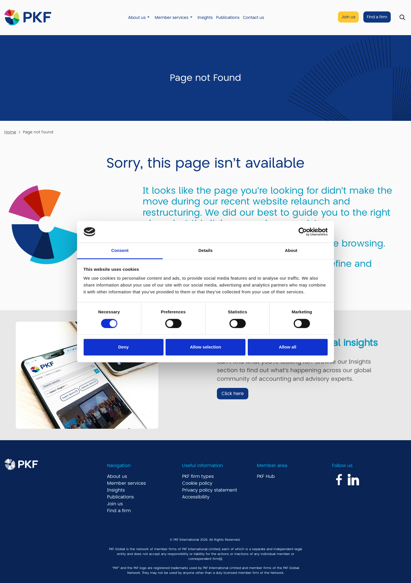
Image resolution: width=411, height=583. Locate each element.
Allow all (287, 347)
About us (137, 17)
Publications (227, 17)
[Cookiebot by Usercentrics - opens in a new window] (303, 231)
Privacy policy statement (209, 490)
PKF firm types (198, 476)
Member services (171, 17)
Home (10, 132)
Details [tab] (205, 250)
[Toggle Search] (402, 17)
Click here (232, 393)
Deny (123, 347)
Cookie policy (197, 483)
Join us (348, 17)
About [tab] (291, 250)
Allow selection (205, 347)
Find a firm (377, 17)
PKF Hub (266, 476)
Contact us (253, 17)
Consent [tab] (120, 250)
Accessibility (195, 497)
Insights (205, 17)
